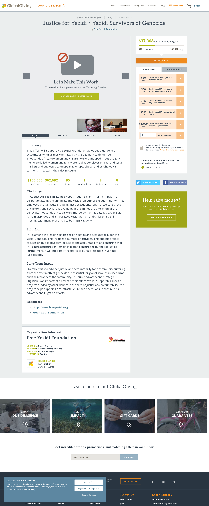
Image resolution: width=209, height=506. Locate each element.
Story (35, 135)
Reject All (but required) (88, 488)
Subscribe (129, 457)
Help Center (130, 481)
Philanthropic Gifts (34, 503)
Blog (162, 5)
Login (197, 5)
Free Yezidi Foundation (106, 29)
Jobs (122, 503)
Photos (89, 135)
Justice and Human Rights (89, 17)
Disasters (152, 5)
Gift (176, 5)
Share (117, 135)
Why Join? (61, 503)
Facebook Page (46, 351)
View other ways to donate (172, 150)
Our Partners (94, 503)
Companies (139, 5)
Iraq (110, 17)
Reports (62, 135)
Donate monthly (174, 69)
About (113, 5)
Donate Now (161, 60)
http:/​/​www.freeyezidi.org (50, 307)
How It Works (126, 499)
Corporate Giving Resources (164, 503)
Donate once (148, 69)
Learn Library (162, 495)
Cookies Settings (89, 495)
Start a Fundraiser (161, 217)
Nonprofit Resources (161, 499)
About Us (127, 495)
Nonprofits (125, 5)
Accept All (88, 482)
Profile (43, 354)
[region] (55, 489)
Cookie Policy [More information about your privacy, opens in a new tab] (28, 489)
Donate (50, 5)
